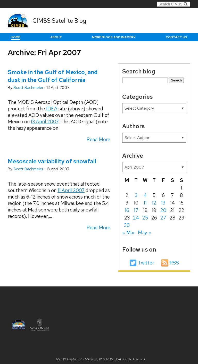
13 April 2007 (44, 121)
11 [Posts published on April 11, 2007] (145, 203)
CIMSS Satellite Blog (59, 21)
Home (15, 37)
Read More (98, 139)
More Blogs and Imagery (114, 37)
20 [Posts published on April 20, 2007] (163, 210)
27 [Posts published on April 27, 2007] (163, 218)
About (56, 37)
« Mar (128, 232)
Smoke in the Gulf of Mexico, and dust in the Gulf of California (53, 76)
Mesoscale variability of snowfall (52, 161)
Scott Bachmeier (28, 87)
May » (144, 232)
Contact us (176, 37)
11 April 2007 (71, 190)
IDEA (51, 108)
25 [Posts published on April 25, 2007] (145, 218)
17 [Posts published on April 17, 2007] (136, 210)
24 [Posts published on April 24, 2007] (136, 218)
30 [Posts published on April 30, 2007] (127, 225)
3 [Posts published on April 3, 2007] (136, 195)
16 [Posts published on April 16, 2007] (127, 210)
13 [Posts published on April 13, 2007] (163, 203)
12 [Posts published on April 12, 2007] (154, 203)
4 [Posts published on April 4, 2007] (145, 195)
